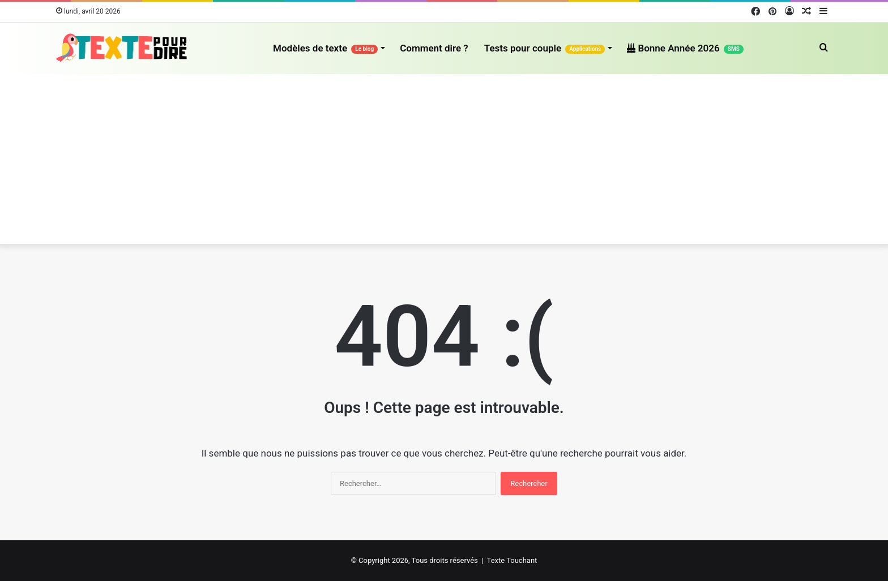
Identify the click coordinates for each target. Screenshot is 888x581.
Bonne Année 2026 (685, 48)
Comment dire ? (434, 48)
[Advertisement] (444, 159)
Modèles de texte (325, 48)
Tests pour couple (544, 48)
